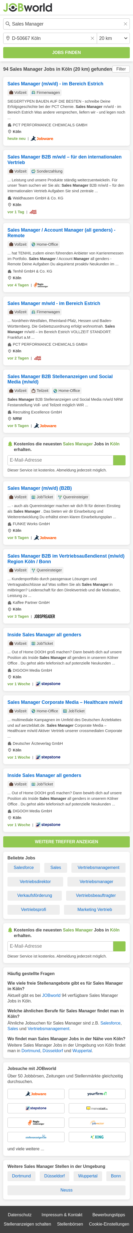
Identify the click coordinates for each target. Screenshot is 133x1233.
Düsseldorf (53, 1050)
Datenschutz (20, 1215)
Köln (67, 69)
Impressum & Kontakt (62, 1215)
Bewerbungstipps (108, 1215)
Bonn (116, 1176)
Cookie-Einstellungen (109, 1224)
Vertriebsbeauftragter (96, 895)
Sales (55, 867)
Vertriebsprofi (33, 909)
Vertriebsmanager (96, 881)
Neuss (66, 1190)
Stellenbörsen (70, 1224)
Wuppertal (82, 1050)
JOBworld (51, 995)
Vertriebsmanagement (98, 867)
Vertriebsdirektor (35, 881)
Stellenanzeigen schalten (27, 1224)
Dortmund (30, 1050)
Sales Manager (26, 69)
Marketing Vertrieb (94, 909)
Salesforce (24, 867)
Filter (121, 69)
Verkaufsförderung (34, 895)
